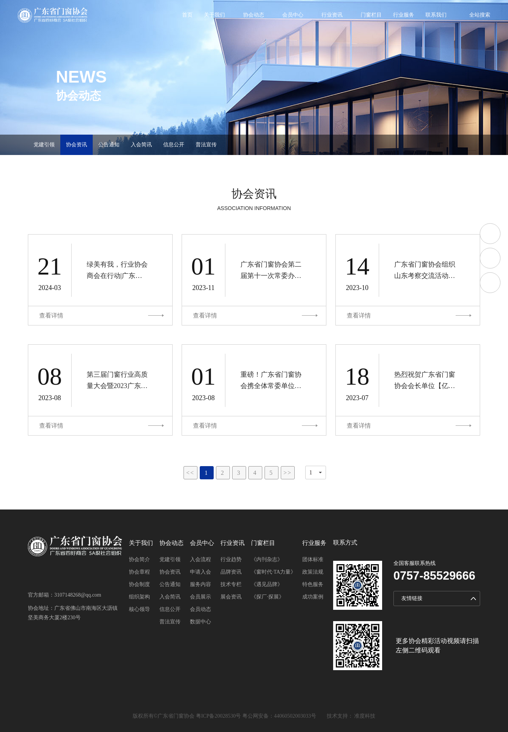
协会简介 (139, 559)
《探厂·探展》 (267, 597)
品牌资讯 (231, 572)
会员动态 (200, 609)
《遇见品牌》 (267, 584)
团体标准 (312, 559)
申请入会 (200, 572)
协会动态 (253, 15)
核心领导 (139, 609)
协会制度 (139, 584)
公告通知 (108, 144)
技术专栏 (231, 584)
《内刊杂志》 (267, 559)
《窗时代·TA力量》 (273, 572)
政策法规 (312, 572)
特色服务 (312, 584)
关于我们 (214, 15)
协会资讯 (76, 144)
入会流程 (200, 559)
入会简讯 (141, 144)
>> (287, 473)
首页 (187, 15)
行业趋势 (231, 559)
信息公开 (173, 144)
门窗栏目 (371, 15)
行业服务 (403, 15)
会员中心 (292, 15)
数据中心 (200, 622)
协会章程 (139, 572)
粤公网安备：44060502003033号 (279, 716)
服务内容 (200, 584)
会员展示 (200, 597)
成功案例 (312, 597)
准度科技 (364, 716)
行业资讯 (332, 15)
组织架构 (139, 597)
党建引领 (44, 144)
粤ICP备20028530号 (218, 716)
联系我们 (436, 15)
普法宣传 (206, 144)
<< (190, 473)
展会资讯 (231, 597)
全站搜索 (479, 15)
